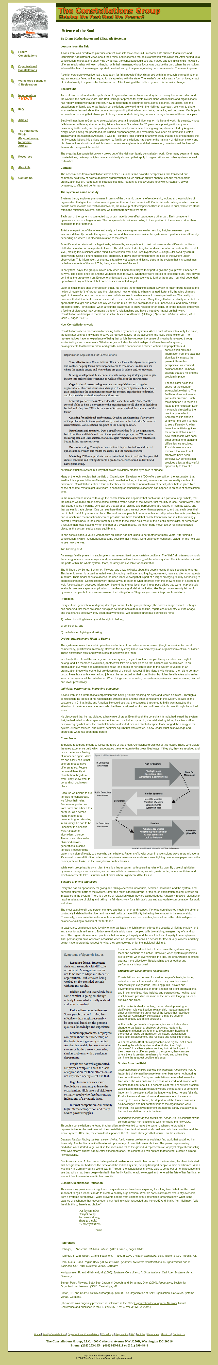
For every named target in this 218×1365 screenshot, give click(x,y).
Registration (121, 1334)
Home (37, 1334)
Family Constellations (54, 1334)
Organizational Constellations (83, 1334)
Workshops (107, 1334)
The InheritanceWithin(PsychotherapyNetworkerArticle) (28, 138)
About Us (24, 167)
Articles (23, 120)
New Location (27, 95)
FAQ (21, 109)
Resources (25, 156)
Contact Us (25, 177)
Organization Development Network (155, 1303)
